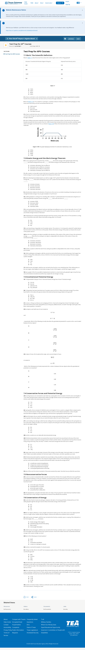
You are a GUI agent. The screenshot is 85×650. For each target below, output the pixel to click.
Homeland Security (32, 633)
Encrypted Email (17, 622)
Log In (67, 1)
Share (35, 597)
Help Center (7, 622)
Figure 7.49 (51, 124)
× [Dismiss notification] (82, 10)
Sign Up (68, 4)
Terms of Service (6, 634)
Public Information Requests (18, 631)
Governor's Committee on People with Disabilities (53, 631)
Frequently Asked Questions (32, 620)
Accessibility (7, 627)
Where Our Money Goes (48, 625)
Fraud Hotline (16, 625)
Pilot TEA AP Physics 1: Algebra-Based (22, 39)
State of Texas (31, 627)
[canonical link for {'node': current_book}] (65, 38)
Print (27, 597)
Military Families (46, 622)
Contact (6, 625)
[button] (79, 3)
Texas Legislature (32, 630)
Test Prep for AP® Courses (12, 54)
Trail (42, 619)
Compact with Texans (19, 619)
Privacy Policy (8, 630)
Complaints (15, 627)
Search (60, 3)
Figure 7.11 (30, 101)
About (5, 619)
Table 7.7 (29, 57)
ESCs (28, 625)
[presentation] (52, 312)
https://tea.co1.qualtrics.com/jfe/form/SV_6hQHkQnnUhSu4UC (22, 30)
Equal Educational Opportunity (50, 627)
